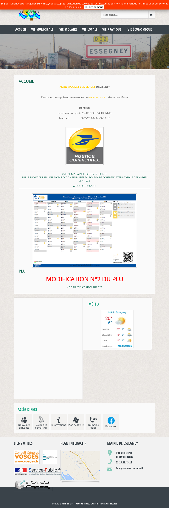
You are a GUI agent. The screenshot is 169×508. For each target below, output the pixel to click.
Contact (56, 503)
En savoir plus (73, 7)
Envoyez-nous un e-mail (129, 468)
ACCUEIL (26, 81)
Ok (151, 15)
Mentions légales (108, 503)
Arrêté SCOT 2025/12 (84, 186)
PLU (22, 271)
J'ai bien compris (94, 7)
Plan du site (68, 503)
